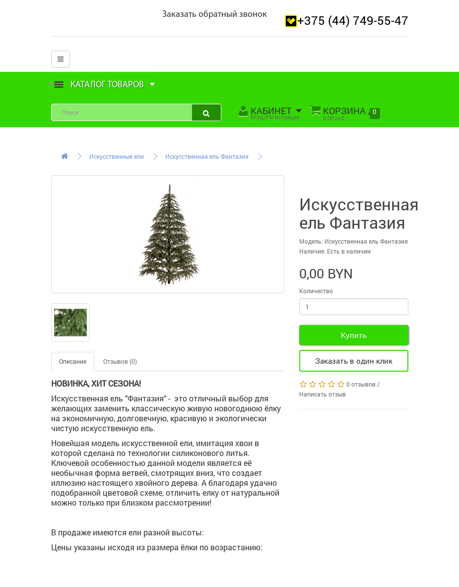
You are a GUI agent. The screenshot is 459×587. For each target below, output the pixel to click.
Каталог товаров (104, 85)
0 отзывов (361, 384)
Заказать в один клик (354, 361)
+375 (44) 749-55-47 (352, 20)
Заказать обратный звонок (214, 14)
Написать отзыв (322, 394)
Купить (354, 335)
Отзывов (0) (120, 361)
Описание (72, 361)
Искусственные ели (116, 156)
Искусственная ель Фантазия (207, 156)
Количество (316, 291)
